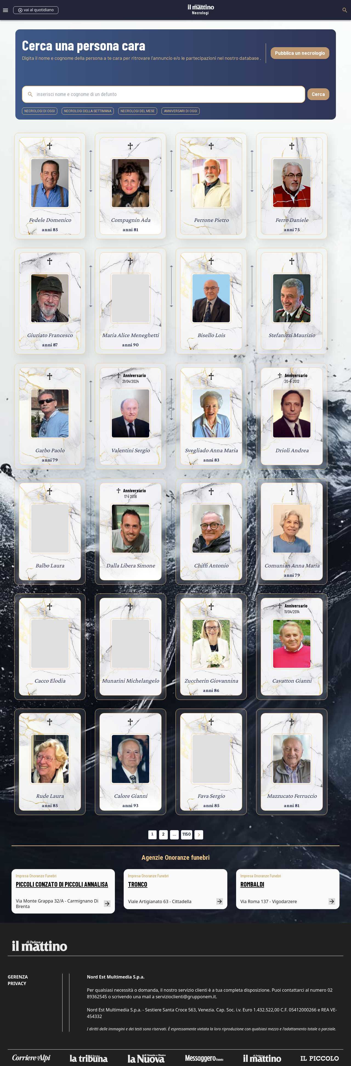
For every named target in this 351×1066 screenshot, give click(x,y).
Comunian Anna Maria (291, 565)
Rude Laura (50, 795)
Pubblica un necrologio (300, 53)
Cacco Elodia (49, 680)
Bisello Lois (211, 335)
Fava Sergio (211, 795)
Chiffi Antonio (211, 565)
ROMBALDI (252, 884)
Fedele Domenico (50, 219)
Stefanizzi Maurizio (291, 335)
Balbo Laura (49, 565)
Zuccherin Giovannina (211, 680)
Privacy (17, 983)
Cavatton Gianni (292, 680)
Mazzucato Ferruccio (292, 795)
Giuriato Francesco (50, 335)
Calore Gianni (130, 795)
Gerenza (18, 977)
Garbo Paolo (49, 450)
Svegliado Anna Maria (211, 450)
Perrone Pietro (211, 219)
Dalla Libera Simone (130, 565)
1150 (186, 834)
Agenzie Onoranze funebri (175, 857)
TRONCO (137, 884)
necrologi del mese (138, 111)
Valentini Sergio (130, 450)
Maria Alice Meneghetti (130, 335)
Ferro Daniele (291, 219)
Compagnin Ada (130, 219)
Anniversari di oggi (180, 111)
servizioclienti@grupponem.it (185, 997)
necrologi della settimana (87, 111)
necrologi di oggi (39, 111)
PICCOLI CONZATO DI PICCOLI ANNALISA (62, 884)
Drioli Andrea (291, 450)
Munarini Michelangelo (130, 680)
